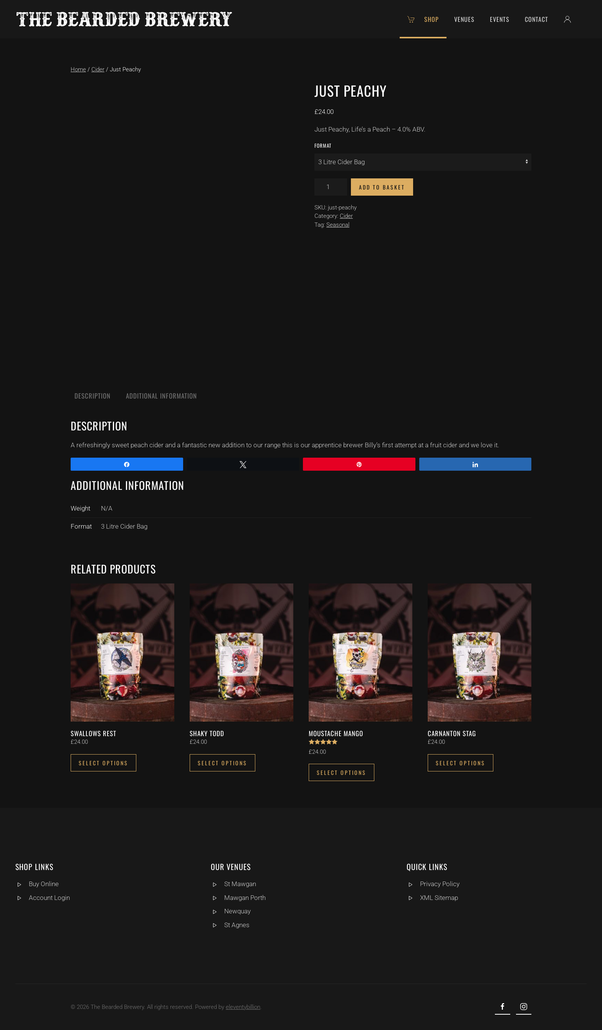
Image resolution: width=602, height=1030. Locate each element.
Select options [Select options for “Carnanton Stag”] (460, 763)
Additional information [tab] (161, 395)
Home (78, 69)
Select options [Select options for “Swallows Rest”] (103, 763)
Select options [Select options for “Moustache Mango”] (341, 772)
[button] (571, 19)
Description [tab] (92, 395)
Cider (97, 69)
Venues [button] (464, 19)
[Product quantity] (330, 187)
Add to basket (382, 187)
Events (499, 19)
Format (322, 145)
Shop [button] (423, 19)
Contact (536, 19)
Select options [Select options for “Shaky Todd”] (222, 763)
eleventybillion (241, 1007)
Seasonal (337, 224)
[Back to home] (124, 19)
